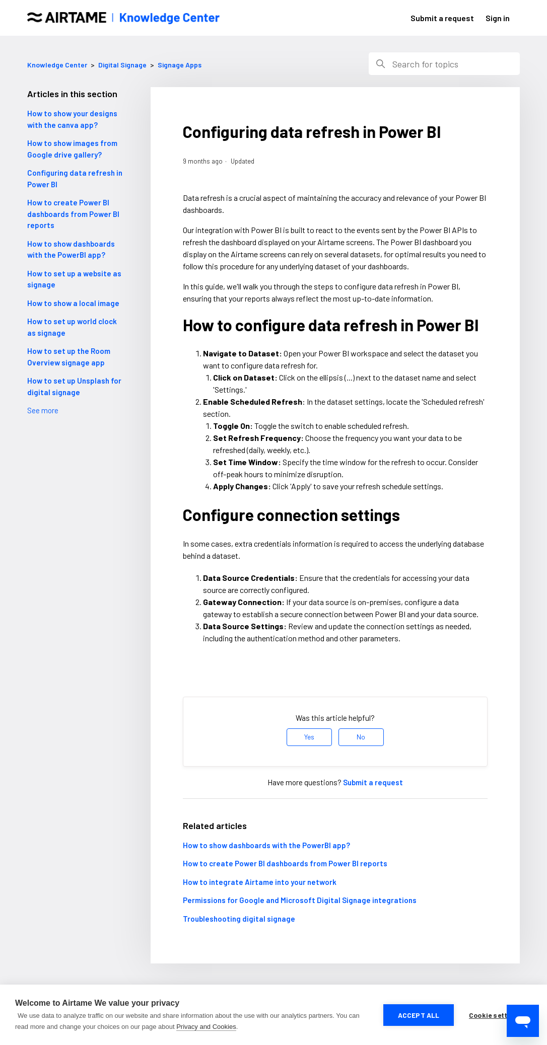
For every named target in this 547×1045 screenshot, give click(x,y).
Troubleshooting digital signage (239, 918)
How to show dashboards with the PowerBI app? (71, 249)
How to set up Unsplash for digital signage (74, 386)
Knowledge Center (57, 64)
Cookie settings (495, 1015)
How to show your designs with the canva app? (72, 119)
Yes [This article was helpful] (309, 736)
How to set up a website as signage (74, 279)
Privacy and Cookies (206, 1026)
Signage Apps (179, 64)
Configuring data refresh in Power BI (74, 178)
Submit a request (442, 18)
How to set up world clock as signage (72, 327)
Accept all (419, 1015)
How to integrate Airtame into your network (259, 881)
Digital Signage (122, 64)
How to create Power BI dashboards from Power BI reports (73, 214)
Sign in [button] (498, 18)
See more (42, 410)
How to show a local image (73, 303)
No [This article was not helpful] (361, 736)
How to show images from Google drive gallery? (72, 148)
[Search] (444, 63)
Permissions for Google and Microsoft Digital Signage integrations (300, 900)
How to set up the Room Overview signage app (68, 356)
